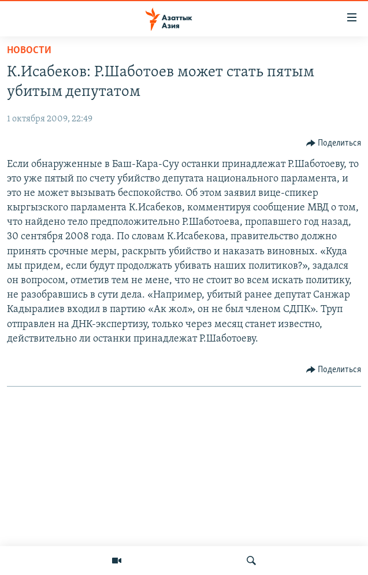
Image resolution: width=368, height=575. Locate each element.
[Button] (334, 143)
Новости (29, 50)
